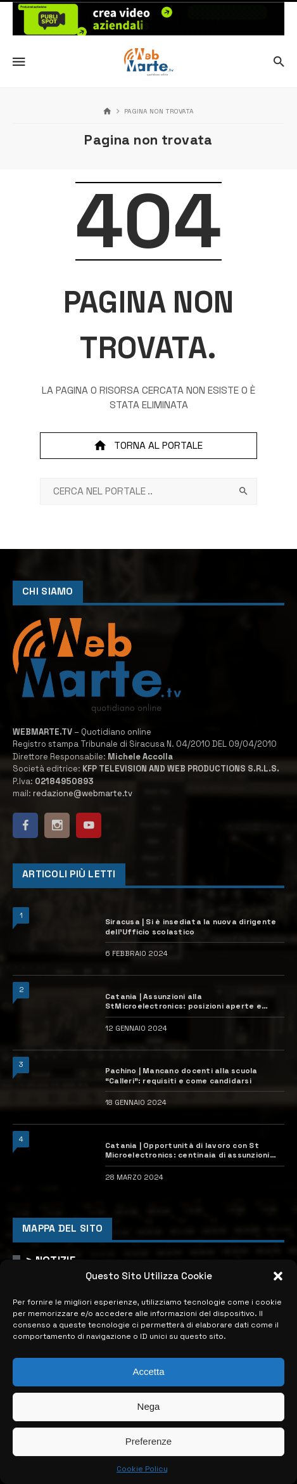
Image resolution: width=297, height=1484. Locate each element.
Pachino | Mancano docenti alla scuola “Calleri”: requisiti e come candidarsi (181, 1075)
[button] (278, 1276)
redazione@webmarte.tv (82, 793)
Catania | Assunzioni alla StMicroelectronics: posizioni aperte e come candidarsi (183, 1001)
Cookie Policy (142, 1469)
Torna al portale (148, 445)
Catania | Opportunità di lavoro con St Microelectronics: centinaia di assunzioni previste (187, 1150)
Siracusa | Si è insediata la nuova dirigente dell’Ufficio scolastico (190, 926)
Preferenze (148, 1441)
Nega (148, 1406)
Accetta (148, 1371)
